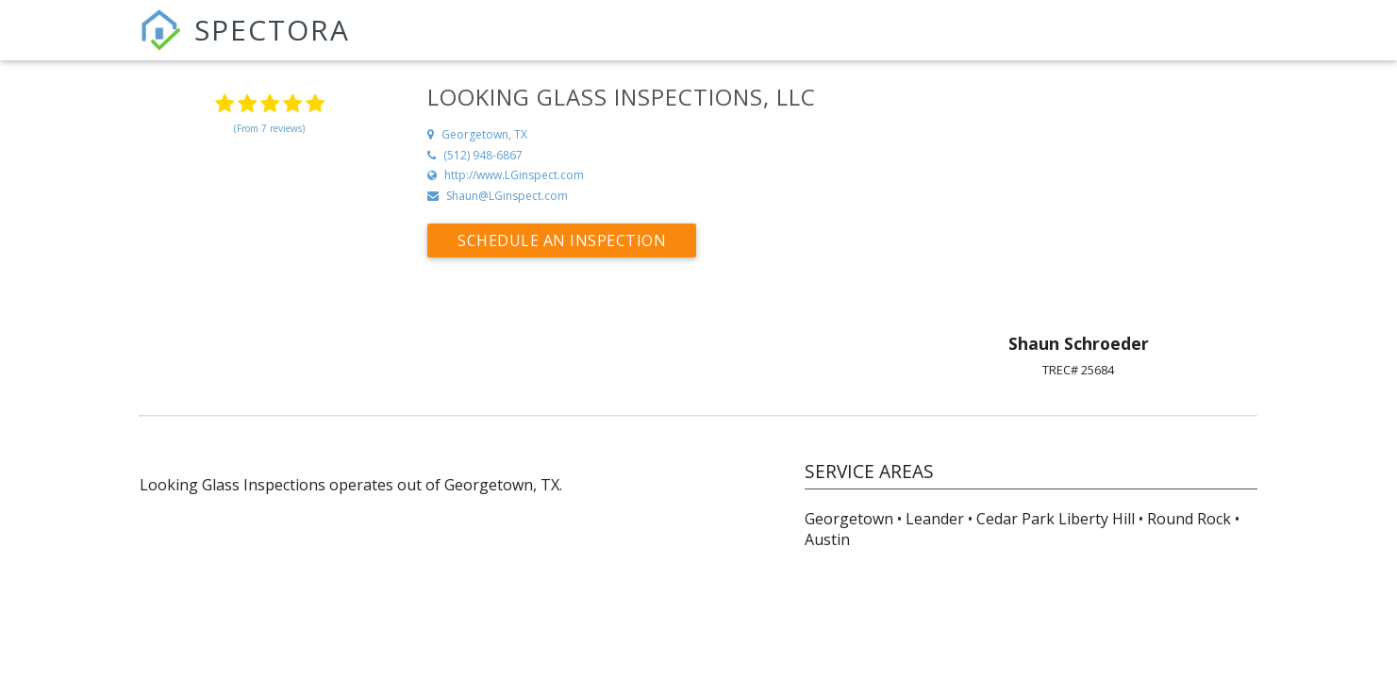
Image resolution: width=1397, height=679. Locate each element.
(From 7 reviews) (269, 128)
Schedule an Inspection (561, 240)
